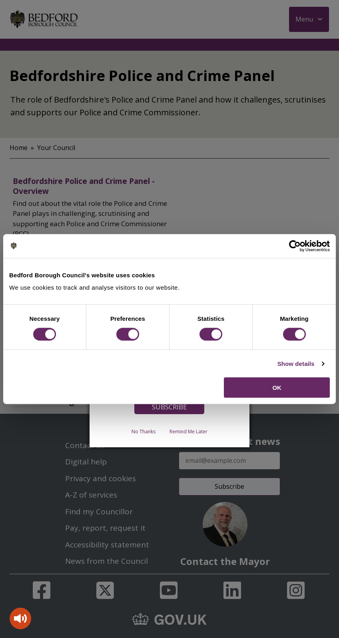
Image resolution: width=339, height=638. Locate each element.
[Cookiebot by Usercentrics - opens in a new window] (295, 246)
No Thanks (144, 431)
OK (276, 387)
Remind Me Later (188, 431)
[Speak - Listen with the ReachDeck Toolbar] (20, 618)
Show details (296, 363)
